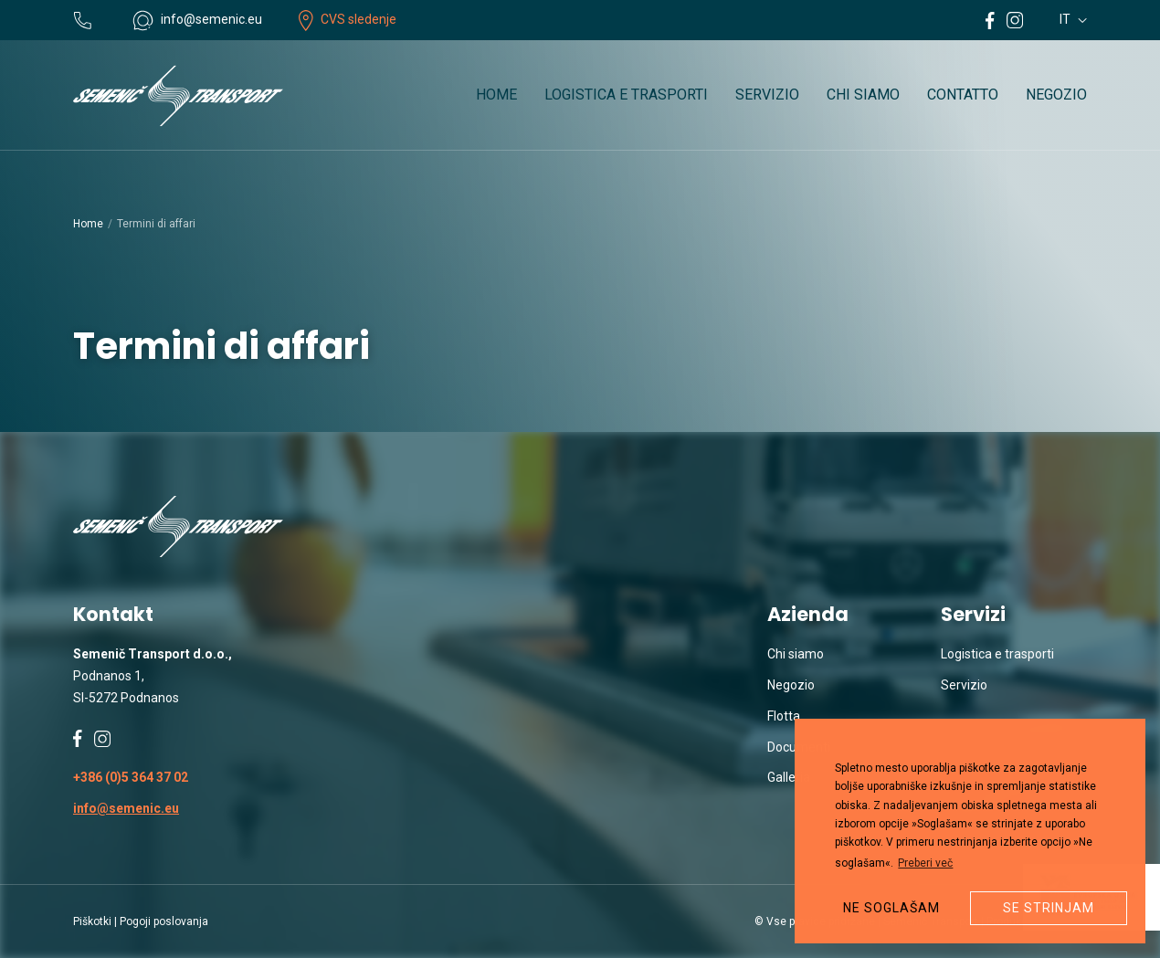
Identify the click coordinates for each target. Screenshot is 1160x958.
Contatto (962, 94)
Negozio (1056, 94)
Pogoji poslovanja (164, 921)
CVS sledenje (347, 19)
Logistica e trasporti (626, 94)
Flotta (783, 716)
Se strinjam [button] (1048, 907)
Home (496, 94)
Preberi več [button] (925, 863)
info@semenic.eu (126, 808)
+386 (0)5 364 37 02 (130, 777)
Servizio (767, 94)
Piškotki (92, 921)
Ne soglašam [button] (891, 907)
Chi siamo (863, 94)
